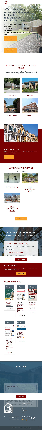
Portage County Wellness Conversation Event (19, 383)
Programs (24, 405)
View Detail (11, 308)
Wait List (8, 44)
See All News (21, 396)
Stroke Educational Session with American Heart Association (20, 307)
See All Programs (21, 259)
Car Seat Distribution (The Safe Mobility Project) (20, 335)
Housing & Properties (26, 403)
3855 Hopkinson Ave (30, 189)
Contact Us (6, 416)
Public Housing (12, 95)
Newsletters (24, 410)
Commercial (30, 115)
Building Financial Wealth (9, 304)
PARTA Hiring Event (13, 374)
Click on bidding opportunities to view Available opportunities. (20, 145)
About (23, 412)
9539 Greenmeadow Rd (12, 209)
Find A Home (8, 38)
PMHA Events (21, 273)
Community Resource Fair (32, 304)
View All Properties (21, 218)
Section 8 (30, 95)
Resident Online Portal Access (9, 50)
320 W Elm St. (12, 187)
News (23, 408)
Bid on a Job (9, 157)
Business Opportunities (27, 406)
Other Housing (12, 115)
